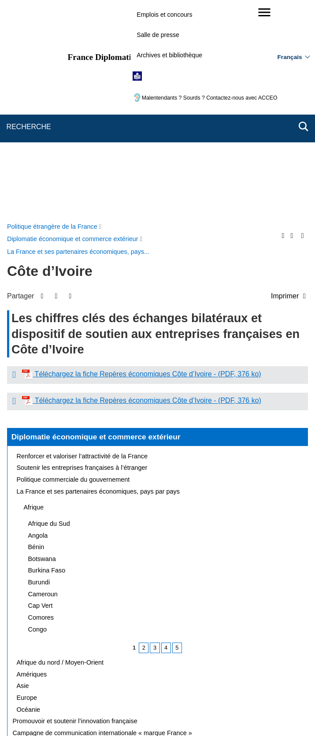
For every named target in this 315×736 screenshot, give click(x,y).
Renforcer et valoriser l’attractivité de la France (82, 246)
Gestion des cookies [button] (257, 684)
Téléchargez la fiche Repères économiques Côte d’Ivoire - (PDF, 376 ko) (147, 164)
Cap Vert (40, 395)
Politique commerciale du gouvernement (73, 269)
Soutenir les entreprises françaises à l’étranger (82, 257)
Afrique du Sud (49, 313)
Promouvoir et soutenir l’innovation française (75, 511)
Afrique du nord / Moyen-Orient (60, 452)
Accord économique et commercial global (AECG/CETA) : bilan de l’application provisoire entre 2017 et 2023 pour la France (157, 539)
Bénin (36, 337)
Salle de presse (158, 34)
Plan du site (116, 672)
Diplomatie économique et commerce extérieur (96, 227)
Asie (23, 476)
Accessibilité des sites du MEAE (178, 684)
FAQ (193, 672)
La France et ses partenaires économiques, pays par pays (98, 281)
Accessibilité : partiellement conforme (76, 684)
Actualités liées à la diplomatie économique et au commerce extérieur (110, 554)
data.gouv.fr (256, 713)
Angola (38, 325)
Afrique (34, 297)
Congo (37, 419)
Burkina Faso (47, 360)
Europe (27, 487)
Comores (41, 407)
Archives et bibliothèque (169, 55)
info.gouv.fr (179, 713)
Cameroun (43, 384)
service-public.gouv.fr (68, 713)
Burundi (39, 372)
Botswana (42, 349)
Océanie (29, 499)
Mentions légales (233, 672)
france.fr (217, 713)
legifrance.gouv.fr (130, 713)
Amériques (32, 464)
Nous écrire (159, 672)
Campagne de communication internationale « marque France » (102, 523)
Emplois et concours (164, 14)
